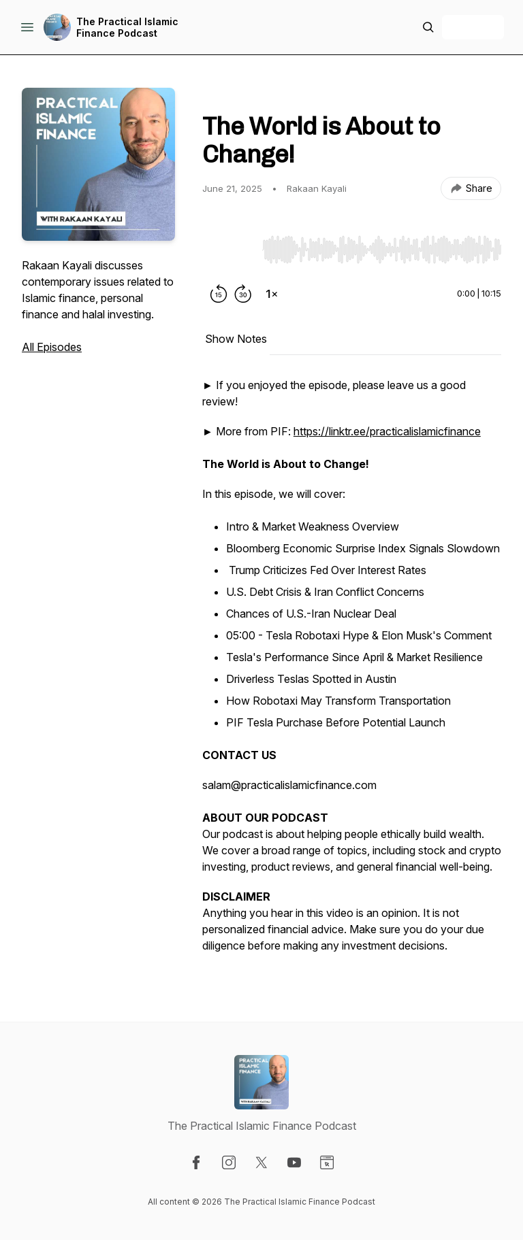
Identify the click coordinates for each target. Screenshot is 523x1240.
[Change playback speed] (271, 293)
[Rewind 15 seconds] (218, 293)
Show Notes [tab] (236, 339)
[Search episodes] (428, 27)
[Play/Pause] (229, 249)
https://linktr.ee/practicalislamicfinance (387, 431)
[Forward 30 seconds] (243, 293)
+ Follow (473, 27)
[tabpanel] (351, 672)
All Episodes (52, 347)
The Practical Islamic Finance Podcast (127, 27)
